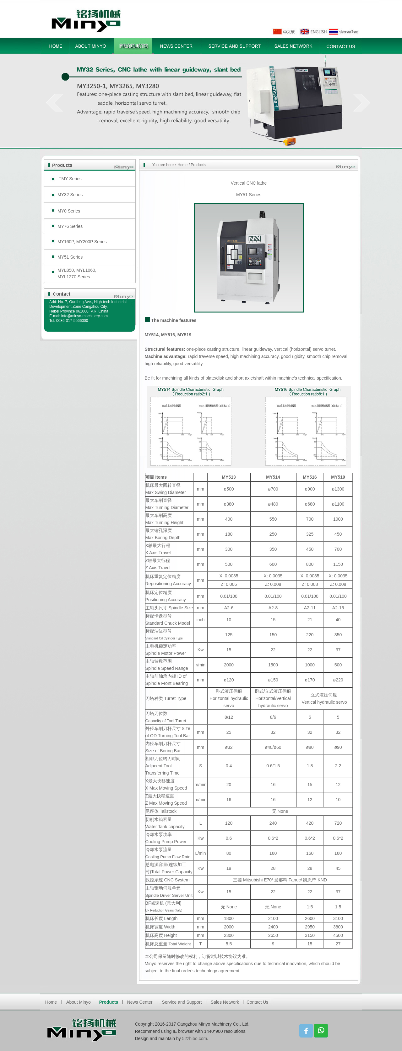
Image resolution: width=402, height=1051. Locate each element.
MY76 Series (70, 226)
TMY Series (70, 178)
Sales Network (225, 1002)
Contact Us (257, 1002)
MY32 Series (70, 194)
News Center (140, 1002)
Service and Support (182, 1002)
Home (182, 165)
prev (54, 102)
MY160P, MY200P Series (82, 241)
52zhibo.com (194, 1038)
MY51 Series (70, 257)
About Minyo (78, 1002)
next (362, 102)
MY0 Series (68, 210)
